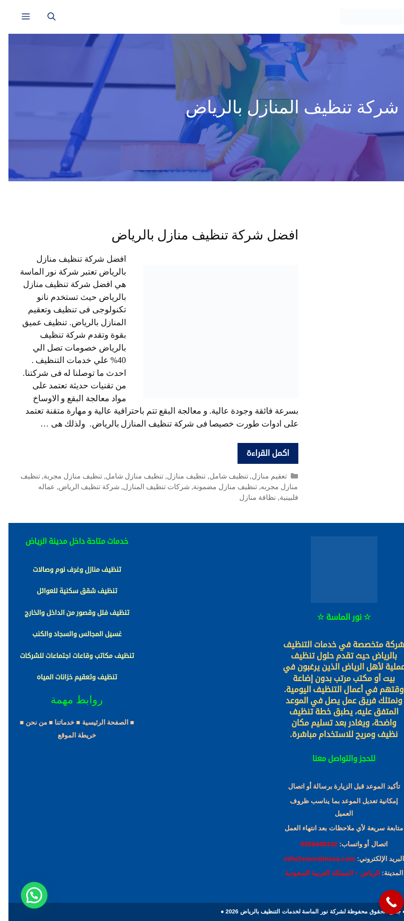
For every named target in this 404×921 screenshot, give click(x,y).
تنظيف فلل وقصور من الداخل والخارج (68, 612)
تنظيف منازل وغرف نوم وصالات (68, 569)
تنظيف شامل (220, 476)
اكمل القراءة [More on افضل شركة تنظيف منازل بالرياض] (259, 453)
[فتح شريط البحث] (43, 16)
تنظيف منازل (177, 476)
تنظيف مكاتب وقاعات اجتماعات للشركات (69, 655)
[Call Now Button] (383, 902)
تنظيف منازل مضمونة (217, 486)
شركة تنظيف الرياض (80, 486)
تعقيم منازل (260, 476)
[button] (25, 895)
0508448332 (310, 844)
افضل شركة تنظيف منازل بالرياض (196, 234)
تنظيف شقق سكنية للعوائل (68, 590)
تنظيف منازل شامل (126, 476)
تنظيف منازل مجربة (64, 476)
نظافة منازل (249, 497)
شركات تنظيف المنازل (148, 486)
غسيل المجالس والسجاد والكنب (68, 634)
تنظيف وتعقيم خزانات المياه (68, 677)
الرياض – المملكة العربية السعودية (324, 873)
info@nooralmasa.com (311, 858)
